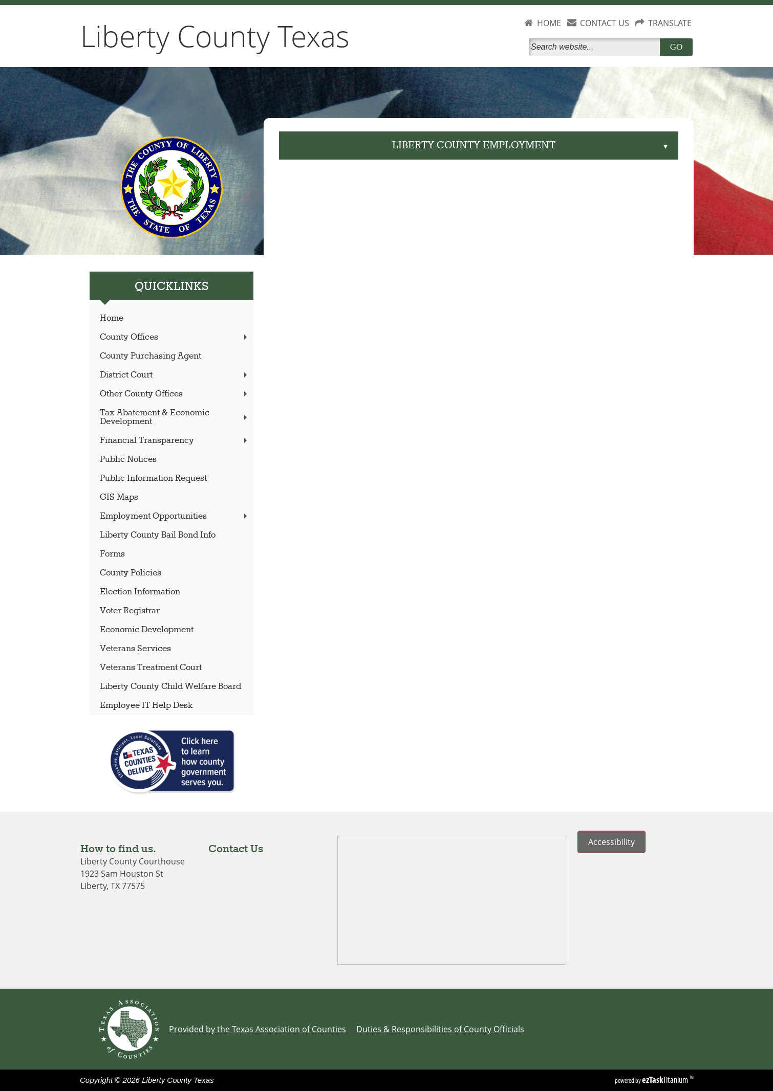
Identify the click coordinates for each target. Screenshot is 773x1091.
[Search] (596, 47)
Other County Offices (174, 394)
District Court (174, 375)
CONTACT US (604, 23)
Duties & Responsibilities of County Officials (440, 1029)
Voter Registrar (130, 611)
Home (111, 318)
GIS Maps (119, 497)
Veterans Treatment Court (151, 667)
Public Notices (128, 459)
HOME (549, 23)
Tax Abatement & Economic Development (174, 417)
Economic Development (147, 630)
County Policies (130, 573)
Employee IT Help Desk (146, 705)
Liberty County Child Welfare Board (170, 686)
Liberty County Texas (215, 35)
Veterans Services (135, 648)
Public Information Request (153, 478)
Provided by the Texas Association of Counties (257, 1029)
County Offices (174, 337)
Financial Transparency (174, 440)
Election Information (140, 592)
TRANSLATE (670, 23)
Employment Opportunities (174, 516)
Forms (112, 554)
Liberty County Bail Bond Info (158, 535)
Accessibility (611, 842)
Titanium (666, 1079)
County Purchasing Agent (150, 356)
